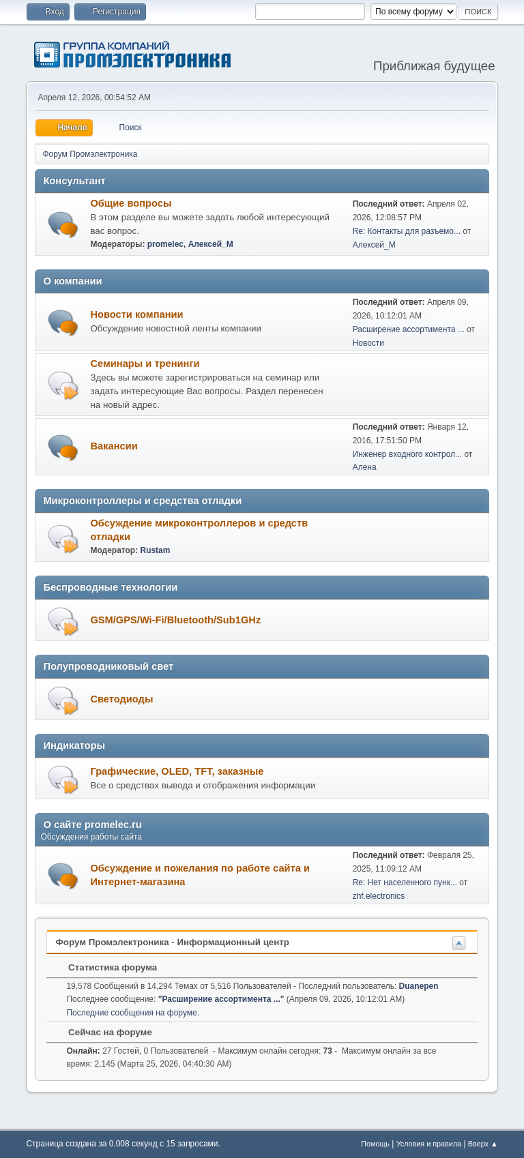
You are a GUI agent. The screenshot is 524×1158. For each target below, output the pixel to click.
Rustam (155, 550)
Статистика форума (106, 967)
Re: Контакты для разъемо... (407, 231)
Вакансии (113, 446)
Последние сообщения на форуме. (132, 1013)
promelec (165, 244)
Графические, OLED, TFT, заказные (176, 771)
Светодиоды (121, 699)
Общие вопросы (130, 203)
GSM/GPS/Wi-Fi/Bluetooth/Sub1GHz (175, 619)
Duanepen (419, 986)
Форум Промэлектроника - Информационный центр (172, 942)
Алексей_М (210, 244)
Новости (368, 343)
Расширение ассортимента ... (409, 329)
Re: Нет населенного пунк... (405, 882)
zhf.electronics (379, 896)
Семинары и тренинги (144, 363)
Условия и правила (428, 1144)
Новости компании (136, 314)
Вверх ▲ (483, 1144)
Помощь (375, 1144)
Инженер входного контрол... (407, 454)
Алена (365, 467)
